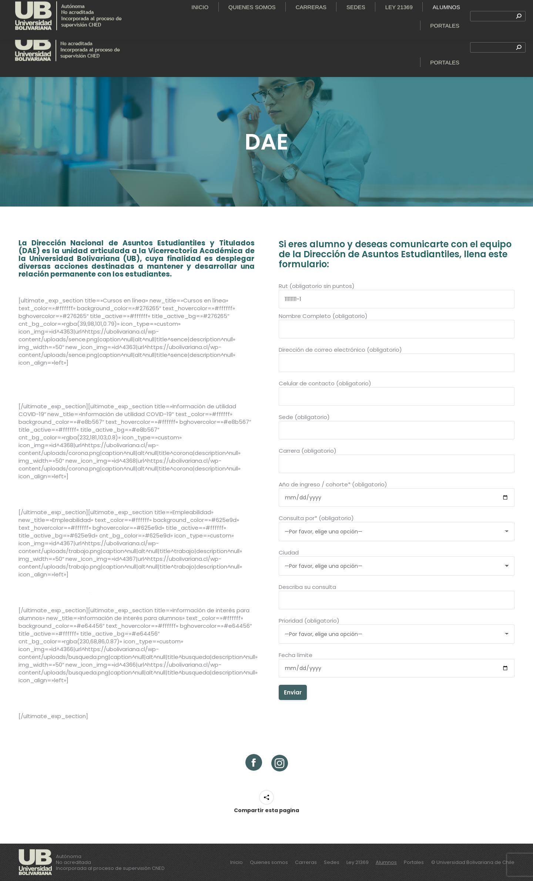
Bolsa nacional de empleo (136, 589)
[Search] (498, 47)
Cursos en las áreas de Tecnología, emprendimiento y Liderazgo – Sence (136, 382)
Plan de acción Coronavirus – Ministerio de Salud (136, 491)
